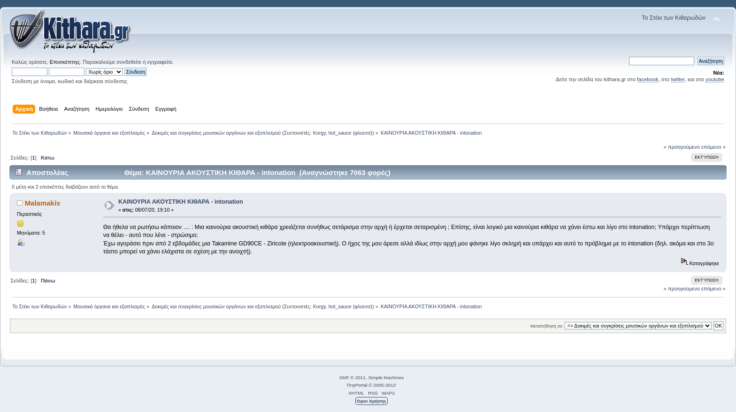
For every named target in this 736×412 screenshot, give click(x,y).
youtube (714, 79)
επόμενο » (713, 147)
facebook (648, 79)
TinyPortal (357, 385)
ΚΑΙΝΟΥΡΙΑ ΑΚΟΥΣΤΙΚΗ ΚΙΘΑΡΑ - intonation (180, 201)
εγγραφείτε (159, 62)
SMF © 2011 (352, 377)
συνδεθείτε (128, 62)
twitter (677, 79)
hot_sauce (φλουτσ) (351, 133)
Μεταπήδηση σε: (546, 325)
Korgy (319, 133)
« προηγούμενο (682, 147)
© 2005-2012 (382, 385)
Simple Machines (386, 377)
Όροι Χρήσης (371, 401)
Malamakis (43, 203)
